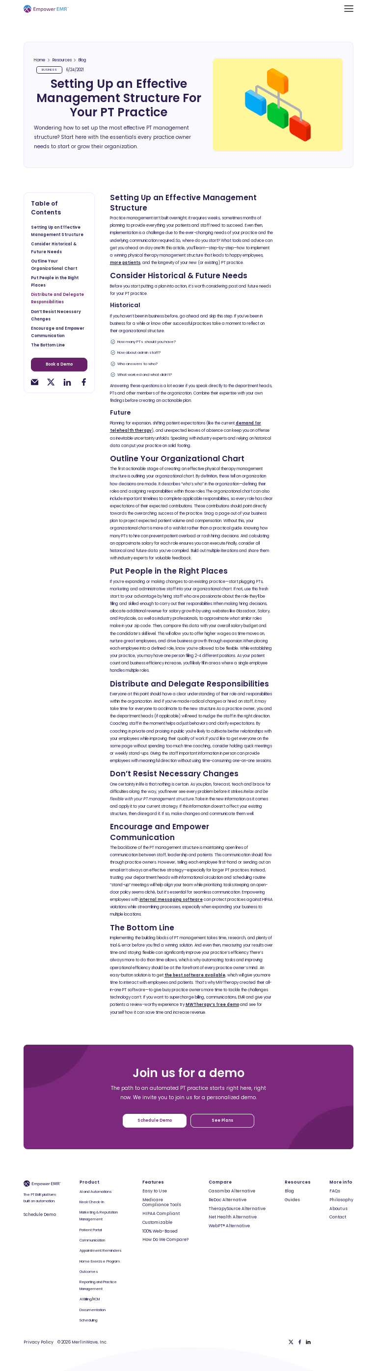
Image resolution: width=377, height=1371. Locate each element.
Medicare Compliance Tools (161, 1202)
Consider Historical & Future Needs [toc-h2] (54, 247)
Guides (292, 1199)
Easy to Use (154, 1190)
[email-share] (34, 382)
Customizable (157, 1222)
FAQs (334, 1190)
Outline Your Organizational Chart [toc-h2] (54, 265)
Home (39, 60)
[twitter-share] (50, 382)
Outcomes (89, 1271)
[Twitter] (291, 1342)
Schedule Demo (40, 1214)
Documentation (93, 1310)
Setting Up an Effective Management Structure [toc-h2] (57, 231)
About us (338, 1208)
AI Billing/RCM (90, 1299)
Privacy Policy (39, 1342)
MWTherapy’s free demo (212, 1004)
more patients (125, 262)
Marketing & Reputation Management (99, 1216)
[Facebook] (299, 1342)
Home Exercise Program (100, 1261)
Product (89, 1182)
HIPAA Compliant (161, 1213)
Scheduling (88, 1320)
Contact (337, 1216)
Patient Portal (91, 1230)
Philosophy (341, 1199)
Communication (92, 1240)
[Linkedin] (308, 1342)
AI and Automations (96, 1191)
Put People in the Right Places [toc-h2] (55, 281)
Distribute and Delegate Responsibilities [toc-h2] (57, 298)
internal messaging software (171, 899)
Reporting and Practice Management (98, 1285)
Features (153, 1182)
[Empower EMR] (46, 8)
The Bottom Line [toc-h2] (48, 345)
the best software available (194, 975)
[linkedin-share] (67, 382)
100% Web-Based (160, 1231)
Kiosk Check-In (92, 1202)
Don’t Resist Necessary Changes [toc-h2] (56, 315)
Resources (62, 60)
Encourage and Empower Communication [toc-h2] (57, 332)
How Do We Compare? (165, 1239)
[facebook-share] (83, 382)
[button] (348, 8)
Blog (82, 60)
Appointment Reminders (101, 1250)
